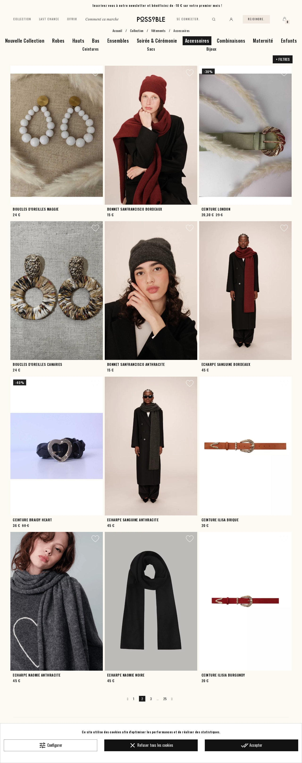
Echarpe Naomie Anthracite (37, 675)
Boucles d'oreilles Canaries (37, 364)
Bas (96, 40)
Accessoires (197, 40)
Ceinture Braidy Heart (32, 519)
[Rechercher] (213, 19)
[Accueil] (151, 19)
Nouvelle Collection (25, 40)
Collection (22, 19)
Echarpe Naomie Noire (126, 675)
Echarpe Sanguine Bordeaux (225, 364)
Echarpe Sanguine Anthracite (133, 519)
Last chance (49, 19)
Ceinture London (216, 209)
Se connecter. (188, 19)
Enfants (289, 40)
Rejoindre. (256, 19)
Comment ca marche (101, 19)
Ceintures (90, 49)
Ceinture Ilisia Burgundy (223, 675)
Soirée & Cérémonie (157, 40)
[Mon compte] (231, 19)
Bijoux (211, 49)
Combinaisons (231, 40)
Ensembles (118, 40)
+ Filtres (283, 59)
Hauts (78, 40)
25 (165, 698)
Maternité (263, 40)
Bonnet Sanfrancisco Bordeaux (134, 209)
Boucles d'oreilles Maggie (36, 209)
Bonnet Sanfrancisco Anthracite (136, 364)
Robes (58, 40)
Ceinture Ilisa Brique (220, 519)
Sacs (151, 49)
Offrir (72, 19)
